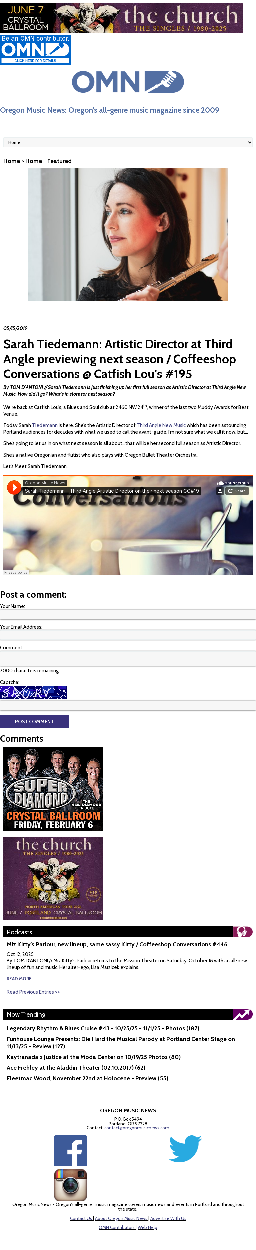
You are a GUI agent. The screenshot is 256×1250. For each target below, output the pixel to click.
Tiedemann (45, 425)
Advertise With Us (168, 1218)
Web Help (147, 1227)
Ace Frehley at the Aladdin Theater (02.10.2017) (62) (76, 1067)
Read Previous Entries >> (33, 992)
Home (11, 161)
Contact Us (81, 1218)
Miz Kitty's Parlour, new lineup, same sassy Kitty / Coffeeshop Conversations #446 (117, 944)
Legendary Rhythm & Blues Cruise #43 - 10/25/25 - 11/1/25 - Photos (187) (103, 1028)
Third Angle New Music (161, 425)
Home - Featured (48, 161)
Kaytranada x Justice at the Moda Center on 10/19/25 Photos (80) (94, 1057)
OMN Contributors (117, 1227)
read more (19, 978)
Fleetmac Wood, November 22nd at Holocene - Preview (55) (87, 1078)
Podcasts (19, 932)
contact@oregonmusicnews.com (136, 1127)
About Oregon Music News (121, 1218)
